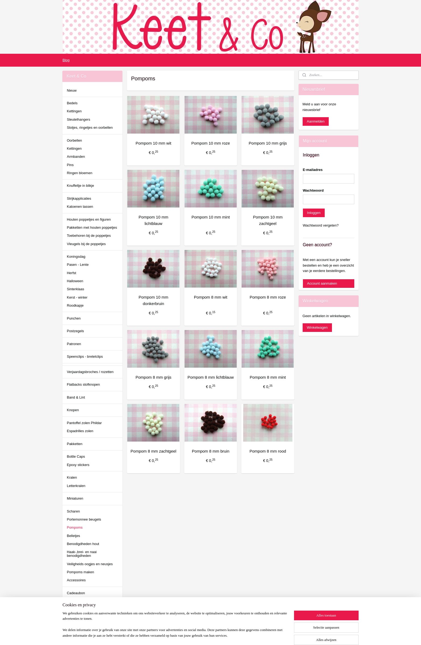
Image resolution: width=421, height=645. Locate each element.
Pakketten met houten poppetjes (92, 227)
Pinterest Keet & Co (77, 625)
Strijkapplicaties (79, 198)
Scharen (73, 511)
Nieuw (71, 90)
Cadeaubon (76, 593)
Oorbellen (74, 140)
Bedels (72, 103)
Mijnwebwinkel (260, 635)
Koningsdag (76, 257)
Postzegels (75, 331)
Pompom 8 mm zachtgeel (153, 451)
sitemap (191, 635)
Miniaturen (75, 498)
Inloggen (314, 213)
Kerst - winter (77, 297)
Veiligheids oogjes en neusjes (90, 564)
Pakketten (74, 444)
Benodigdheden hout (83, 544)
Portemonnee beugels (84, 519)
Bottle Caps (76, 456)
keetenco (73, 610)
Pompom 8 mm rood (267, 451)
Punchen (73, 318)
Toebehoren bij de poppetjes (89, 236)
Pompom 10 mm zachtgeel (267, 220)
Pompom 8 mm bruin (210, 451)
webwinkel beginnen (219, 635)
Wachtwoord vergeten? (321, 225)
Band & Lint (76, 397)
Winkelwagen (317, 327)
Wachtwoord (313, 190)
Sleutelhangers (78, 119)
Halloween (75, 281)
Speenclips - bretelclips (85, 356)
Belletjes (73, 536)
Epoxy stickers (78, 465)
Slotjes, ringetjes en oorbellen (90, 128)
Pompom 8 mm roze (267, 297)
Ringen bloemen (79, 173)
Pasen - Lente (78, 265)
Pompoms (75, 527)
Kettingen (74, 111)
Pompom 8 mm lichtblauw (210, 377)
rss (201, 635)
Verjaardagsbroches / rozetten (90, 372)
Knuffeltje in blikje (80, 186)
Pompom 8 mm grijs (153, 377)
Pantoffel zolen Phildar (84, 423)
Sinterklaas (75, 289)
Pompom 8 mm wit (210, 297)
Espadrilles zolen (80, 431)
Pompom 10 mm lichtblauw (153, 220)
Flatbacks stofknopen (83, 384)
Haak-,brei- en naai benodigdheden (82, 554)
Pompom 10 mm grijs (268, 143)
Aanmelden (316, 121)
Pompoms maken (80, 572)
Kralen (72, 477)
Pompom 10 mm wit (153, 143)
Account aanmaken (322, 283)
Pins (70, 165)
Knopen (73, 410)
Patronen (74, 344)
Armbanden (76, 157)
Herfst (71, 273)
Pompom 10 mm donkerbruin (153, 300)
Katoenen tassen (80, 207)
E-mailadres (313, 170)
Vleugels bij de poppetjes (86, 244)
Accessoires (76, 580)
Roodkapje (75, 305)
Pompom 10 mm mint (210, 217)
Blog (65, 60)
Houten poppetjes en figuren (89, 219)
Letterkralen (76, 486)
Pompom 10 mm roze (210, 143)
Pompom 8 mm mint (268, 377)
